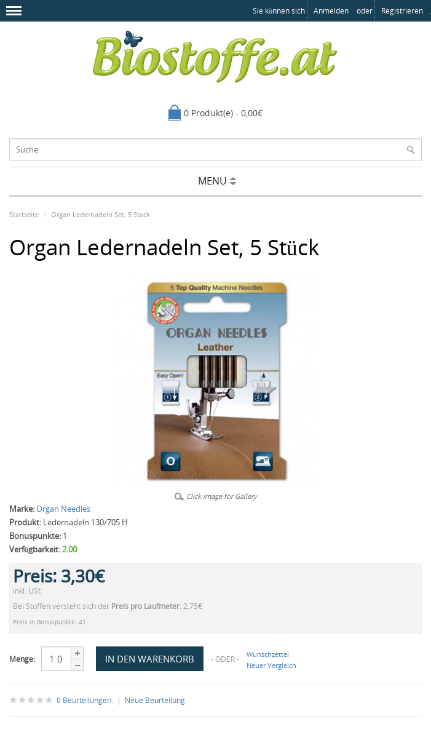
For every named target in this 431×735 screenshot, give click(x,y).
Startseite (24, 214)
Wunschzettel (268, 654)
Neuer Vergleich (271, 665)
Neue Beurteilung (155, 700)
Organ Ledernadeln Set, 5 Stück (100, 214)
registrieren (402, 11)
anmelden (331, 11)
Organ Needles (63, 508)
